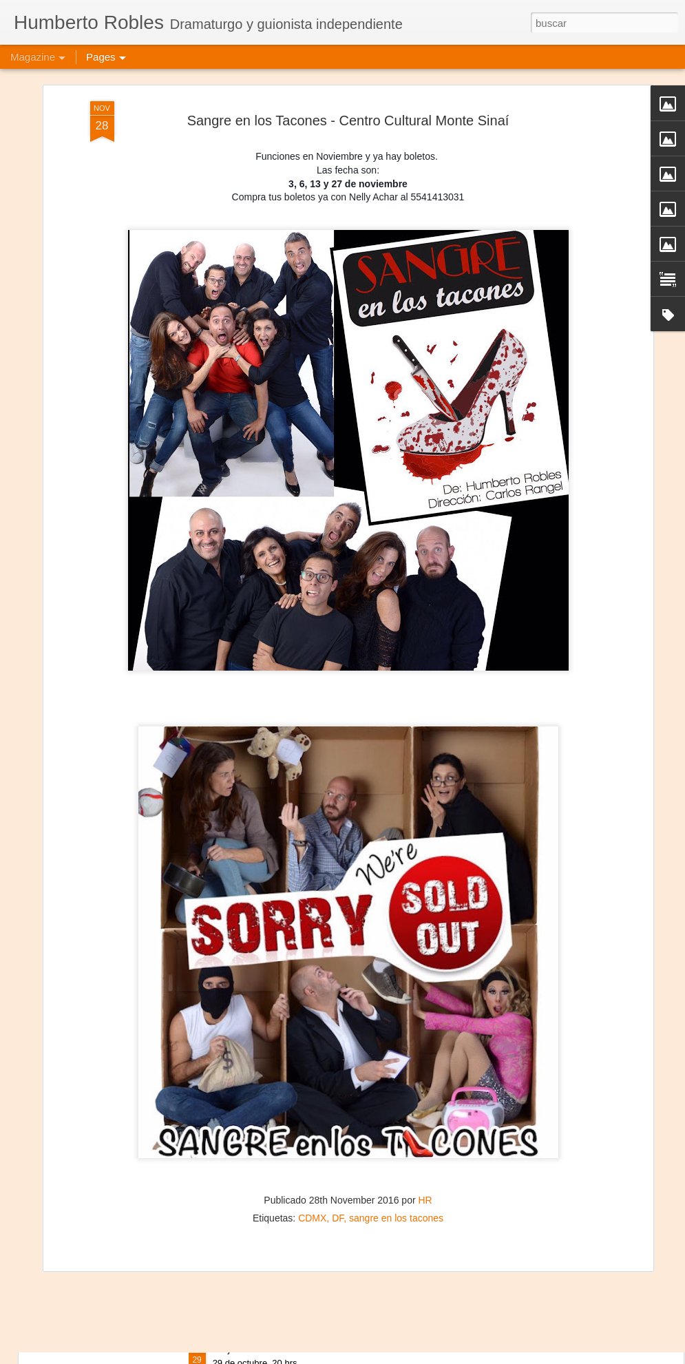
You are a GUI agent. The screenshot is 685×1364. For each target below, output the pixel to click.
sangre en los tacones (396, 1147)
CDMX (312, 1147)
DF (338, 1147)
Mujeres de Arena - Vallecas (281, 1348)
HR (425, 1129)
